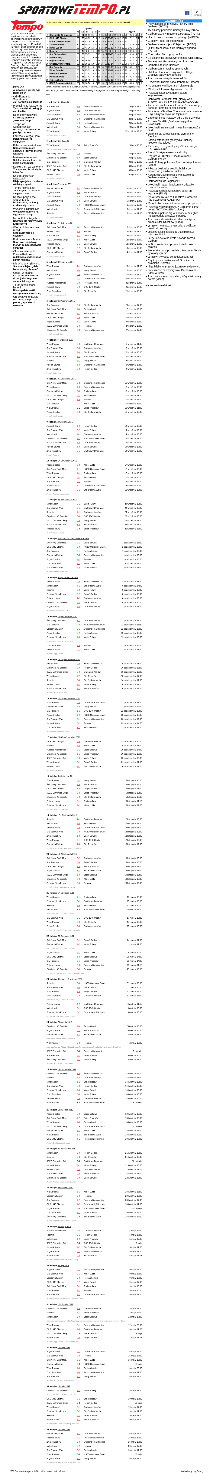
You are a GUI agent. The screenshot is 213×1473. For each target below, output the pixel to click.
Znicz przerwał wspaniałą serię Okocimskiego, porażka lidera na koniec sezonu (175, 106)
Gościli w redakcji (25, 277)
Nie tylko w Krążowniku (26, 266)
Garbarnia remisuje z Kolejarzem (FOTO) (172, 44)
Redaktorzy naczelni (25, 117)
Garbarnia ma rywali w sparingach (168, 68)
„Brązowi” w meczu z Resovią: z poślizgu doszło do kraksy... (172, 227)
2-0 (78, 123)
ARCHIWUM (64, 22)
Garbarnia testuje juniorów (163, 64)
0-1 (78, 209)
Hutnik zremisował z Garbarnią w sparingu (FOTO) (172, 49)
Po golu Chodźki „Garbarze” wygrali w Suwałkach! (170, 122)
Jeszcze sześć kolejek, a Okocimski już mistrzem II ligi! (171, 233)
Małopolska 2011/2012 (99, 22)
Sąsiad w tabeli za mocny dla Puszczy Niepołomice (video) (170, 141)
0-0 (78, 119)
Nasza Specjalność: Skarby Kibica (25, 201)
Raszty (200, 1471)
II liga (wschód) (124, 22)
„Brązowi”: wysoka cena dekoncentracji (170, 256)
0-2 (78, 383)
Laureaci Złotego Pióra (26, 138)
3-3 (78, 465)
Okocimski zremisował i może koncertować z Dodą (174, 129)
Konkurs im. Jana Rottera (28, 169)
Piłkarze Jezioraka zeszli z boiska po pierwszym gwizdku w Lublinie (169, 170)
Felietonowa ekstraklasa (27, 149)
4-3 (78, 844)
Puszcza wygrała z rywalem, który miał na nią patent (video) (174, 278)
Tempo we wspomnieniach (26, 128)
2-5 (78, 555)
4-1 (78, 266)
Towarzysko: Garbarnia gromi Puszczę (170, 61)
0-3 (78, 166)
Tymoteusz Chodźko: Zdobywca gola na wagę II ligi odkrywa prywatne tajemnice (175, 113)
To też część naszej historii (27, 288)
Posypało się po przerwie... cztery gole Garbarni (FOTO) (170, 25)
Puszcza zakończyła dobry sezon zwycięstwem (167, 94)
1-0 (78, 106)
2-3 (78, 1196)
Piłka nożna (75, 22)
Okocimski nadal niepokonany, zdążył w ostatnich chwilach (171, 186)
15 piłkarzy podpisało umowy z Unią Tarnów (173, 30)
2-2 (78, 188)
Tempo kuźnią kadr (26, 190)
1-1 (78, 131)
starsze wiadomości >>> (159, 285)
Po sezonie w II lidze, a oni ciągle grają (170, 85)
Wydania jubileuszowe (26, 211)
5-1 (78, 1415)
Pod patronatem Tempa (27, 243)
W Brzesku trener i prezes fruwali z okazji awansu (172, 245)
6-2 (78, 1114)
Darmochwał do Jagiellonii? (164, 180)
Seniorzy (113, 22)
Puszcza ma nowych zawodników (167, 78)
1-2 (78, 197)
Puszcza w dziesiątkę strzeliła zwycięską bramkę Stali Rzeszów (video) (171, 220)
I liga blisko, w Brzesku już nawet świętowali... (174, 266)
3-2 (78, 248)
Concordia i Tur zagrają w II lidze (167, 54)
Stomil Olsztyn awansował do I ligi (168, 152)
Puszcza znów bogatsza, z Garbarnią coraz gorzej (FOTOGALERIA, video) (173, 208)
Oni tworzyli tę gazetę (25, 301)
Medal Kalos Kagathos (27, 221)
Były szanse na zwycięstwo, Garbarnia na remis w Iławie (172, 271)
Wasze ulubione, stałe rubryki (26, 231)
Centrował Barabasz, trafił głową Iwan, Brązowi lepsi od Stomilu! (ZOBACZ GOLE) (173, 100)
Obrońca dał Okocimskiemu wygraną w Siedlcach (171, 135)
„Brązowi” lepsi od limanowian (165, 40)
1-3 (78, 365)
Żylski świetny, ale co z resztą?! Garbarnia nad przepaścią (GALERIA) (172, 198)
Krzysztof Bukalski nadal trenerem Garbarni (173, 81)
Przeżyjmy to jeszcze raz (27, 108)
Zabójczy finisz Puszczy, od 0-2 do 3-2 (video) (175, 117)
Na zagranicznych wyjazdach (28, 179)
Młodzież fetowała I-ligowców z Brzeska (171, 89)
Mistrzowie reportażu (27, 160)
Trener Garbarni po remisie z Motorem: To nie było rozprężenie (174, 252)
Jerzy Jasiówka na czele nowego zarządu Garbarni (172, 239)
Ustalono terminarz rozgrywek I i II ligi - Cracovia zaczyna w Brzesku (170, 73)
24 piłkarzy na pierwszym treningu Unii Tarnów (175, 57)
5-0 (78, 516)
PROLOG (26, 90)
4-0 (78, 745)
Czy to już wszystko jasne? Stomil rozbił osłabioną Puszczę (171, 261)
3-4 (78, 174)
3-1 (78, 477)
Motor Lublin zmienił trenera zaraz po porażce (174, 203)
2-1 (78, 244)
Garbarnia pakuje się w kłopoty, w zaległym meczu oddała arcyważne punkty (173, 214)
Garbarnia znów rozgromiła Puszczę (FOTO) (174, 33)
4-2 (78, 598)
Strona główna (52, 22)
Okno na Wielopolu (27, 255)
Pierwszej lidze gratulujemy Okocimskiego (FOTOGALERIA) (172, 147)
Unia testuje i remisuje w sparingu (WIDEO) (173, 37)
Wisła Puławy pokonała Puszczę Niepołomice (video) (174, 163)
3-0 (78, 110)
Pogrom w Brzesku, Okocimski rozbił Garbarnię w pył (169, 157)
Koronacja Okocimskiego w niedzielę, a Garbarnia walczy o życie (171, 176)
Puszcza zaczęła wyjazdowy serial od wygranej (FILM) (170, 192)
